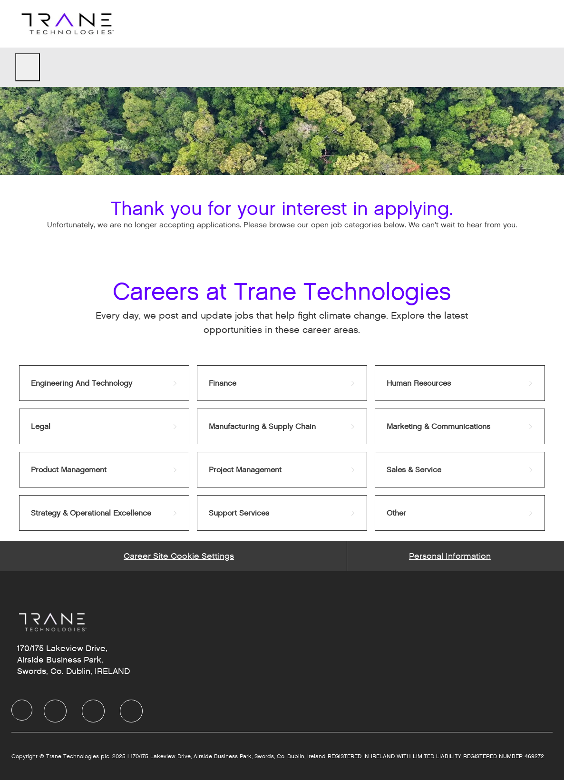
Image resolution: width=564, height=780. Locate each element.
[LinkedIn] (55, 711)
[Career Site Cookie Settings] (178, 556)
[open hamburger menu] (27, 67)
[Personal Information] (449, 556)
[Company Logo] (66, 24)
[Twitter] (93, 711)
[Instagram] (131, 711)
